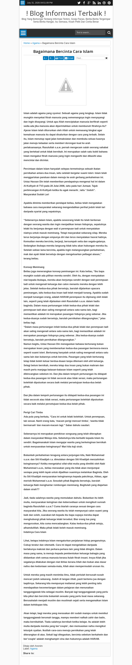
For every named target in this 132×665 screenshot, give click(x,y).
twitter (78, 3)
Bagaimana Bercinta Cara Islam (63, 51)
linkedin (99, 3)
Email (70, 58)
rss (94, 3)
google (89, 3)
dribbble (104, 3)
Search (108, 33)
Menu (22, 2)
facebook (84, 3)
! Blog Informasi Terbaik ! (66, 13)
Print (61, 58)
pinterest (109, 3)
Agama (34, 648)
